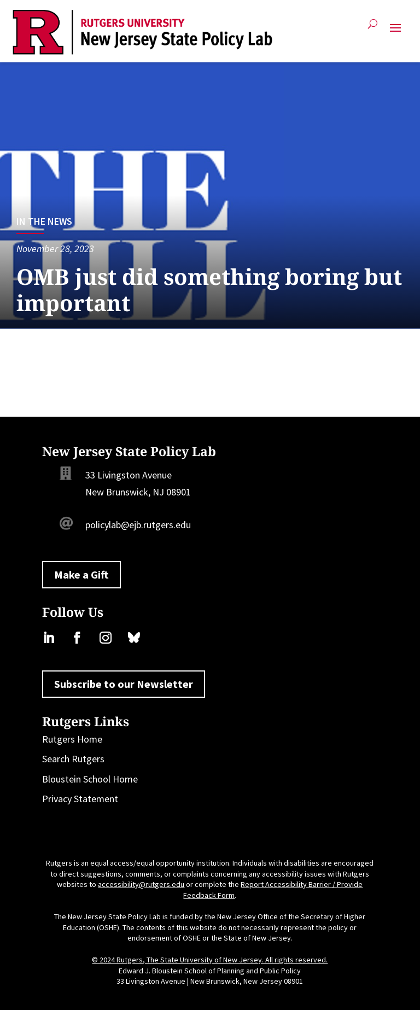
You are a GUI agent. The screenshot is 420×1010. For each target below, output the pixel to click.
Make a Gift (81, 574)
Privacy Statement (80, 798)
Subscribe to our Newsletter (123, 684)
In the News (44, 221)
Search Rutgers (73, 758)
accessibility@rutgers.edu (141, 884)
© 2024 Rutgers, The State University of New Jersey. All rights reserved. (210, 960)
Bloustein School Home (90, 779)
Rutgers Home (72, 739)
